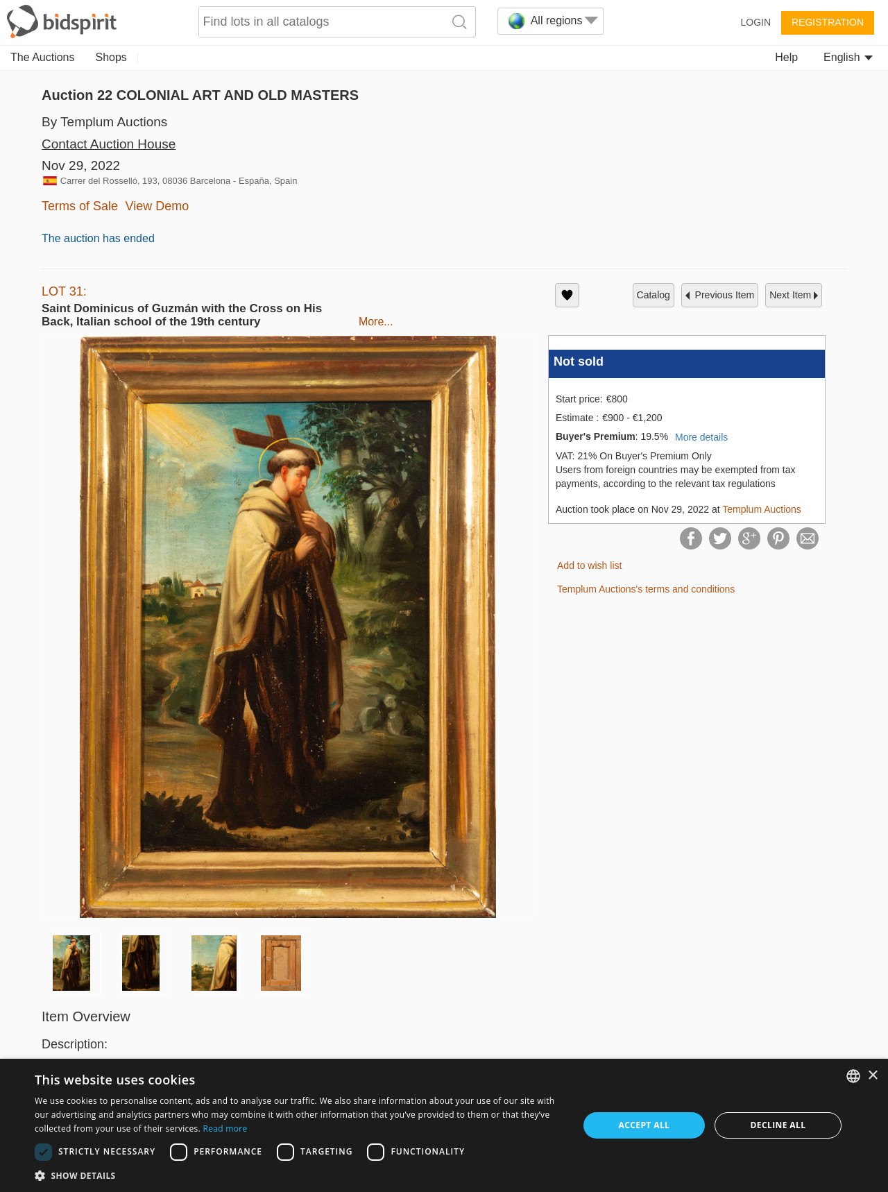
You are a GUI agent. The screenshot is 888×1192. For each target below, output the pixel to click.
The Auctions (42, 57)
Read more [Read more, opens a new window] (225, 1128)
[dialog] (444, 1125)
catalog (653, 294)
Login (755, 22)
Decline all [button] (778, 1125)
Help (786, 57)
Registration (828, 22)
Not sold (579, 361)
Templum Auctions (761, 509)
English (848, 57)
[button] (299, 1175)
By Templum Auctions (104, 121)
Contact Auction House (109, 144)
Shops (111, 57)
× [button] (872, 1076)
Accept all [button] (644, 1125)
